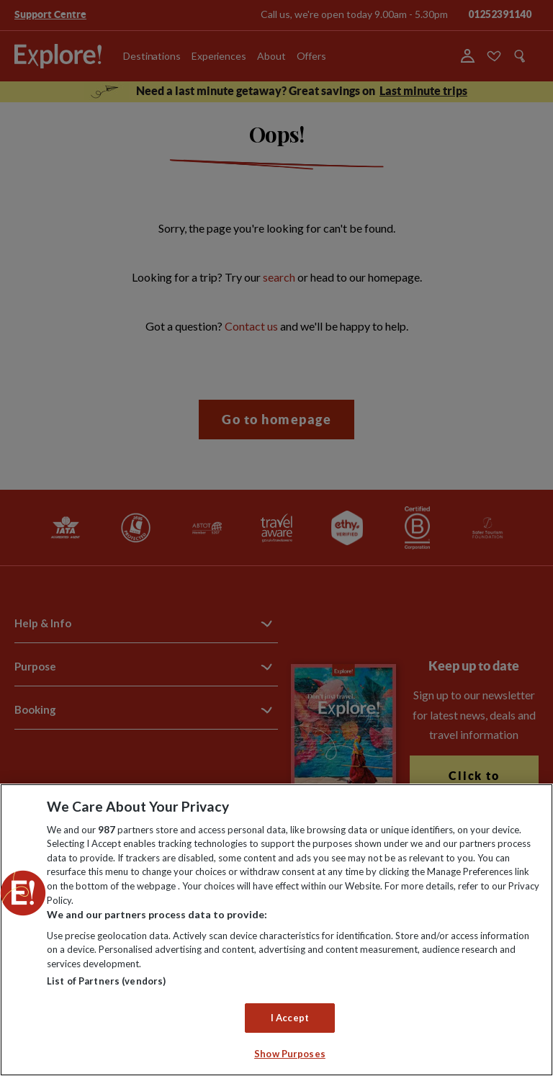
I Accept (290, 1017)
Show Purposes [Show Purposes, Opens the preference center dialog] (289, 1053)
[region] (276, 930)
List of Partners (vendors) (106, 981)
